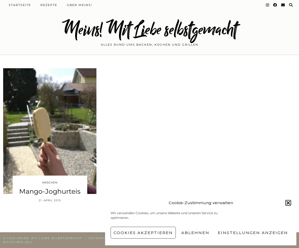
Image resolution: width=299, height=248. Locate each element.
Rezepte (48, 5)
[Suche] (291, 5)
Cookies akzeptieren (143, 232)
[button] (288, 202)
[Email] (283, 5)
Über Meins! (79, 5)
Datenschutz (102, 238)
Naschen (50, 182)
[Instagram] (268, 5)
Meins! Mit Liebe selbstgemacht (149, 29)
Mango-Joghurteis (49, 191)
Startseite (20, 5)
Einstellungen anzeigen (253, 232)
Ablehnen (195, 232)
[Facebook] (275, 5)
